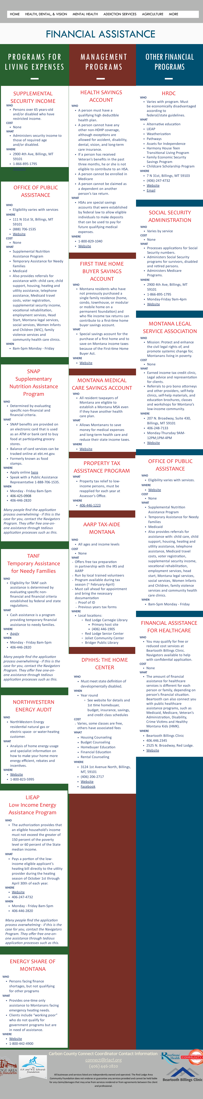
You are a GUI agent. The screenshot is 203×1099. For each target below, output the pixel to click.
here (34, 472)
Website (152, 750)
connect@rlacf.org (103, 1060)
